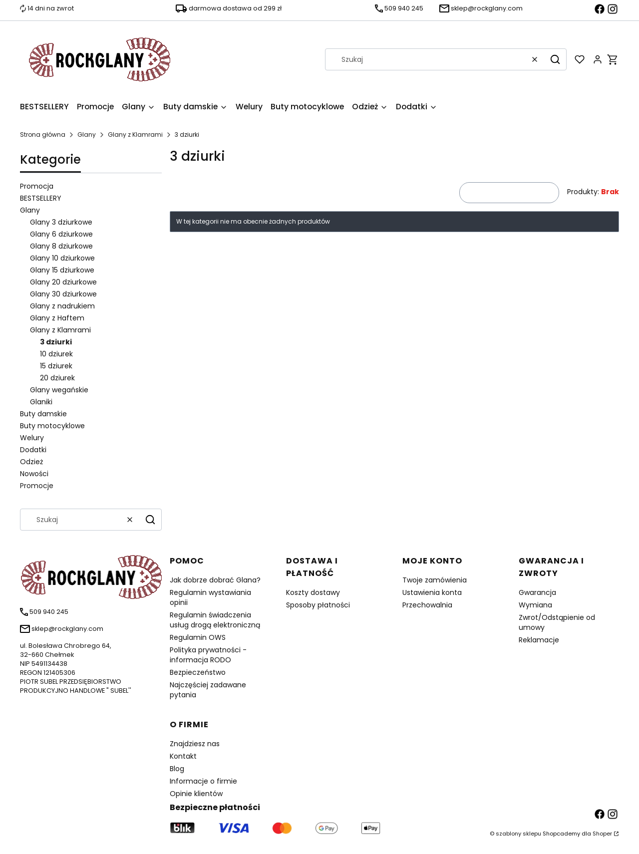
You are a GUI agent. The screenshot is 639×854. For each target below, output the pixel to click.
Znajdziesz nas (195, 744)
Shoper (602, 834)
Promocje (36, 486)
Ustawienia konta (432, 592)
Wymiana (535, 605)
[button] (555, 59)
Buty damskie (43, 414)
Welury (32, 438)
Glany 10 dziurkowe (62, 258)
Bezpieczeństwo (198, 672)
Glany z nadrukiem (62, 306)
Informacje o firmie (203, 781)
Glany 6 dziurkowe (61, 234)
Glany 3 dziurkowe (61, 222)
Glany (86, 134)
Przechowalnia (427, 605)
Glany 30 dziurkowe (63, 294)
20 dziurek (57, 378)
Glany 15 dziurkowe (62, 270)
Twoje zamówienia (434, 580)
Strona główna (42, 134)
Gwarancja (537, 592)
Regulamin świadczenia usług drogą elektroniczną (215, 620)
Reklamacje (539, 640)
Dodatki (33, 450)
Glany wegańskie (59, 390)
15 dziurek (56, 366)
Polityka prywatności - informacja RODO (208, 655)
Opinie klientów (196, 794)
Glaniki (41, 402)
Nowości (34, 474)
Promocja (36, 186)
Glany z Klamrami (135, 134)
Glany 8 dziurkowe (61, 246)
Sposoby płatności (318, 605)
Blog (177, 769)
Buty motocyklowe (52, 426)
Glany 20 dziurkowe (63, 282)
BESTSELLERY (40, 198)
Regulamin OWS (198, 637)
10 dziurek (56, 354)
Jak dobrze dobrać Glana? (215, 580)
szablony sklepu (518, 834)
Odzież (31, 462)
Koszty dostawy (313, 592)
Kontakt (183, 756)
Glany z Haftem (57, 318)
